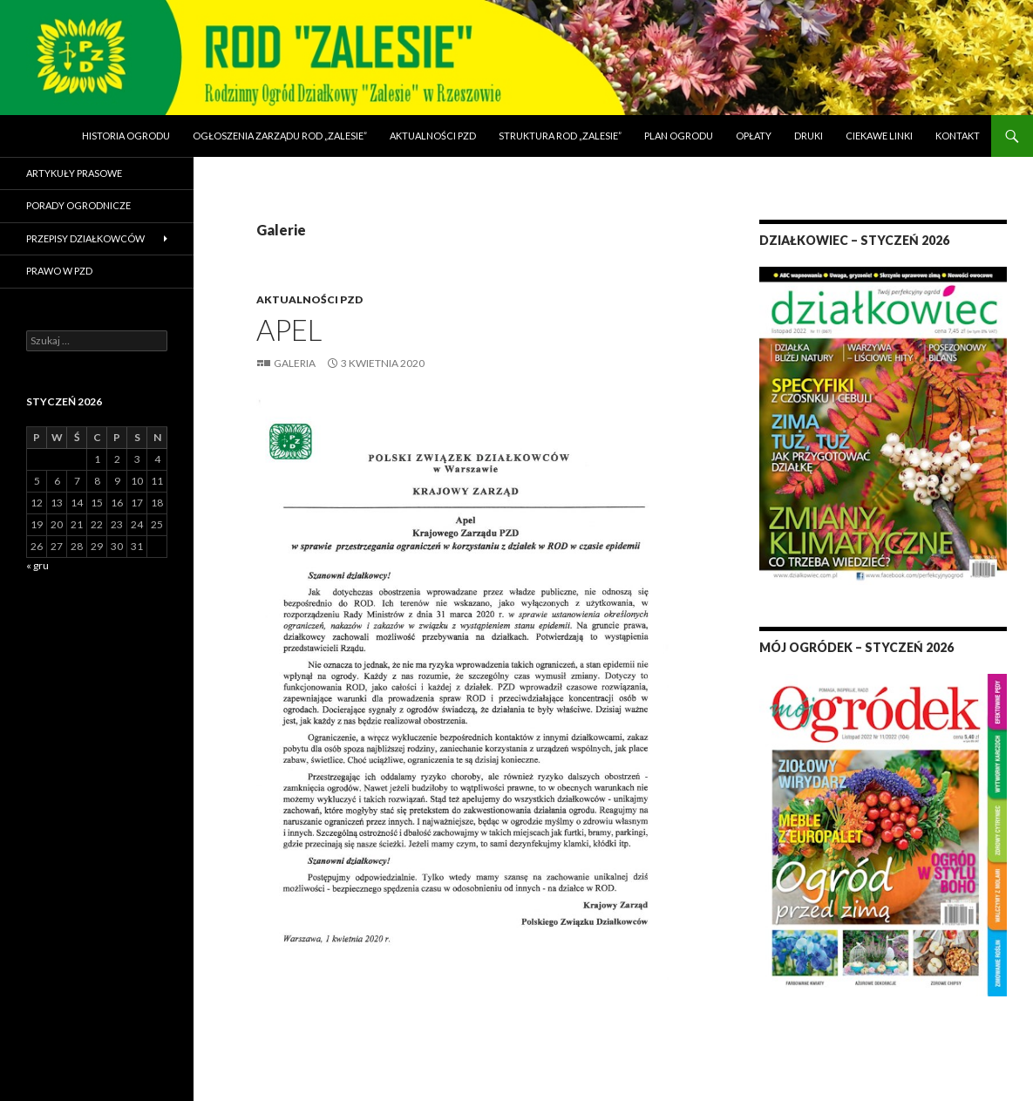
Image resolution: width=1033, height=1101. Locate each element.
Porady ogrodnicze (78, 205)
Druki (808, 135)
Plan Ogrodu (678, 135)
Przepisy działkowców (85, 238)
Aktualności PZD (433, 135)
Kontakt (957, 135)
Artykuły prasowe (74, 173)
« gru (37, 565)
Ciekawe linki (879, 135)
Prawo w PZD (59, 270)
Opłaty (753, 135)
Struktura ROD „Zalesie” (560, 135)
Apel (289, 329)
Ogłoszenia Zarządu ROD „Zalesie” (280, 135)
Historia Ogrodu (126, 135)
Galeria (295, 363)
